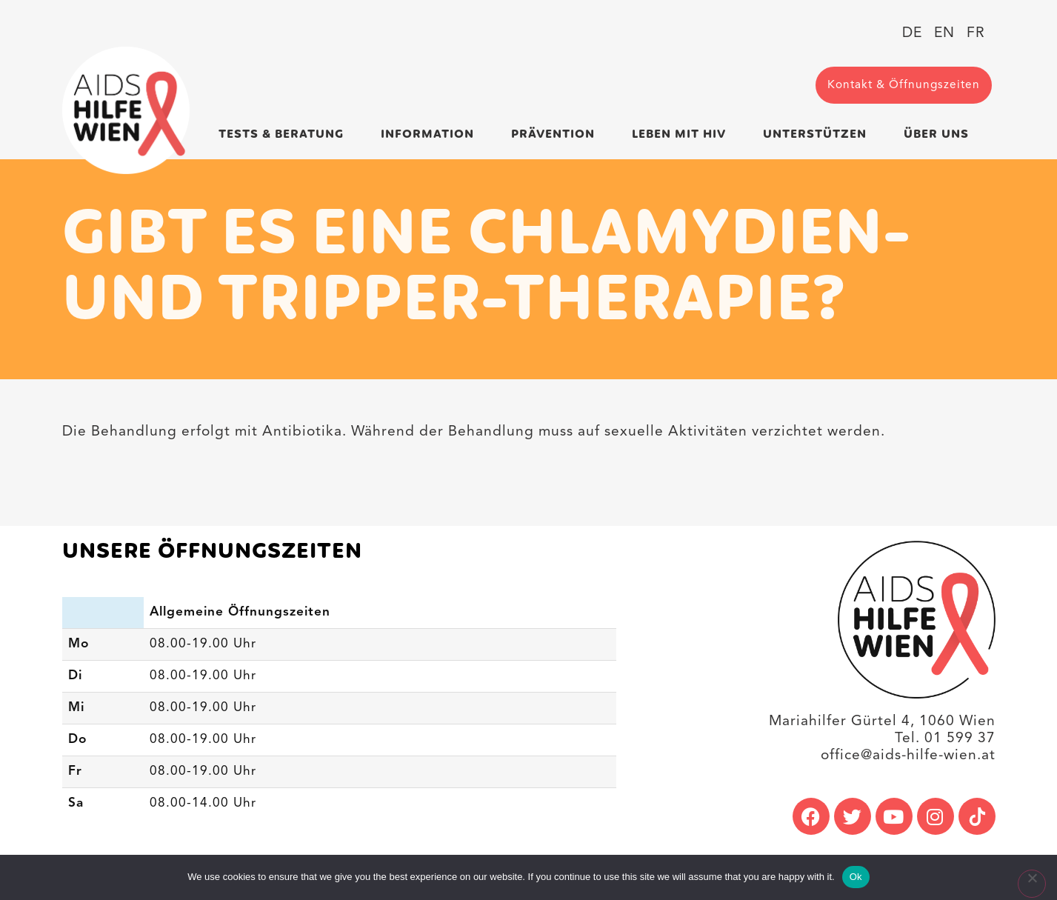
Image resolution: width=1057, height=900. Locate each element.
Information (431, 134)
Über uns (940, 134)
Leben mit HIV (682, 134)
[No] (1032, 884)
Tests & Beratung (285, 134)
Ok (856, 876)
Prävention (556, 134)
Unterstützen (818, 134)
